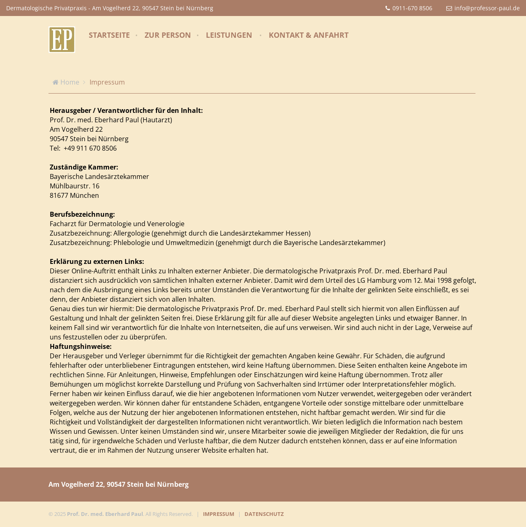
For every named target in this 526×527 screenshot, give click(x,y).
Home (69, 82)
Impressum (107, 82)
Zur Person (168, 35)
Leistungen (229, 35)
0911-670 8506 (412, 8)
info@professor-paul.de (487, 8)
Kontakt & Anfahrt (308, 35)
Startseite (109, 35)
